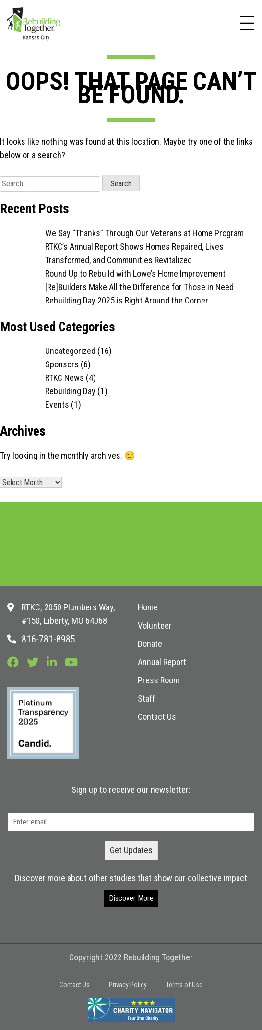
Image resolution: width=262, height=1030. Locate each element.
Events (57, 405)
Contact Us (157, 717)
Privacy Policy (128, 985)
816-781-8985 (48, 639)
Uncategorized (70, 351)
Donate (150, 644)
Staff (146, 698)
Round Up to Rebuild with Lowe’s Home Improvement (135, 273)
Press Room (158, 680)
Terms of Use (184, 985)
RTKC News (64, 378)
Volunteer (155, 625)
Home (148, 607)
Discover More (131, 898)
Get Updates (131, 850)
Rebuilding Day (70, 391)
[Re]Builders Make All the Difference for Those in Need (139, 287)
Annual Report (162, 662)
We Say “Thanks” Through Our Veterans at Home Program (144, 233)
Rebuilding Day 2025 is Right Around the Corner (126, 300)
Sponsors (62, 364)
